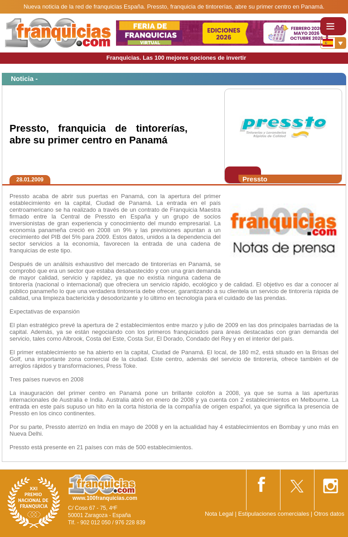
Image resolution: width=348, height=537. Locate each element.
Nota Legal (219, 513)
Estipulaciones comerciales (274, 513)
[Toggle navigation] (333, 26)
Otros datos (329, 513)
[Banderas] (333, 43)
